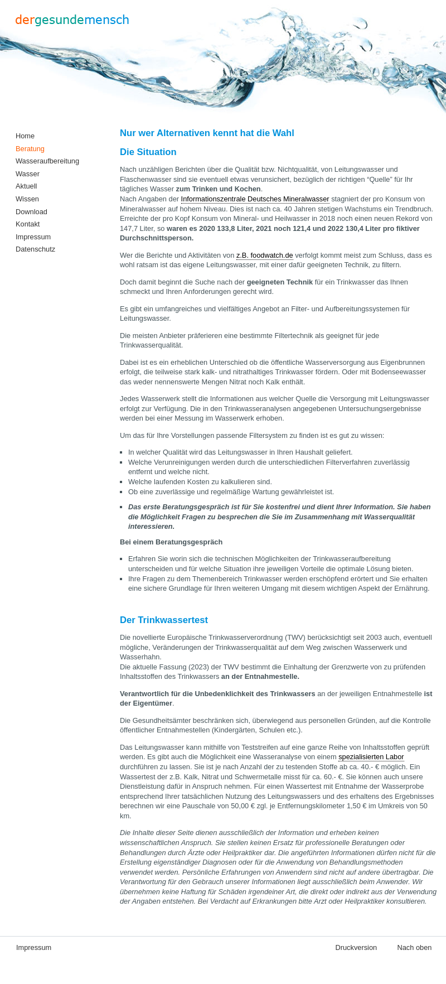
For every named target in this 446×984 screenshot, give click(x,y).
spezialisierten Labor (371, 757)
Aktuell (26, 186)
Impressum (33, 237)
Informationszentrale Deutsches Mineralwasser (255, 199)
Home (25, 136)
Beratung (30, 148)
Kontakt (28, 224)
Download (31, 212)
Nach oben (414, 947)
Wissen (27, 199)
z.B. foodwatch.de (264, 255)
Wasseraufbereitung (47, 161)
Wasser (28, 174)
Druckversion (356, 947)
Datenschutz (35, 249)
